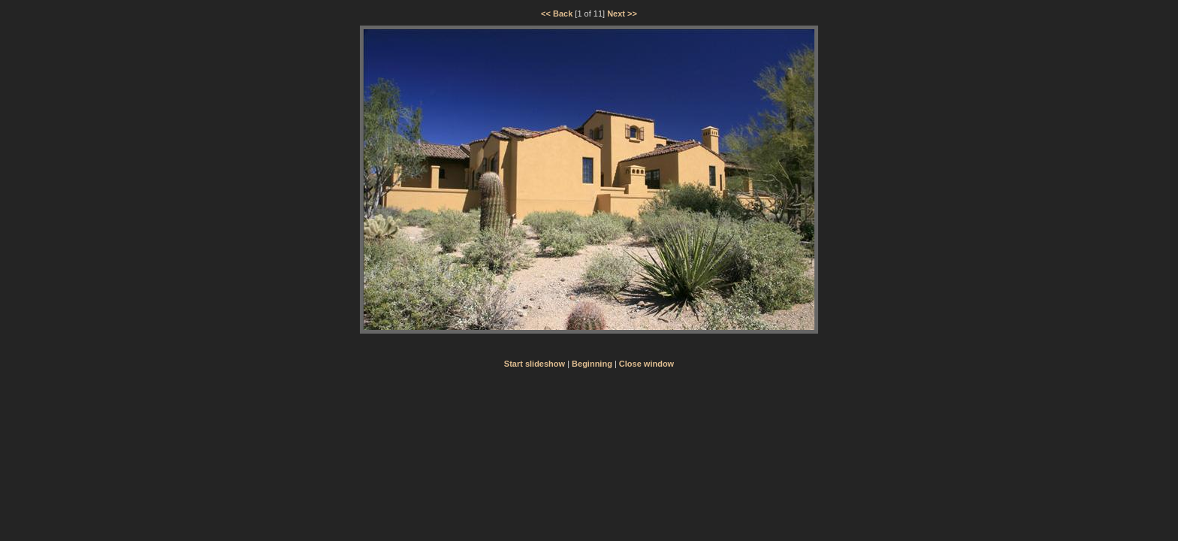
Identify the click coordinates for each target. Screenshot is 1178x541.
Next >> (622, 13)
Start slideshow (534, 363)
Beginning (592, 363)
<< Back (556, 13)
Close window (646, 363)
